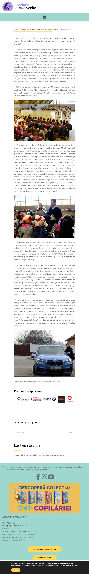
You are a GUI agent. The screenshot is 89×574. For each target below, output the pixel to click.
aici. (58, 381)
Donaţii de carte (27, 30)
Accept (16, 570)
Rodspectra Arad (26, 151)
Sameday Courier (36, 303)
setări (76, 566)
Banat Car (43, 305)
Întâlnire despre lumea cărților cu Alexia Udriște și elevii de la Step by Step (28, 432)
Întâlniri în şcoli (44, 30)
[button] (45, 17)
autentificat (31, 455)
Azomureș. (61, 81)
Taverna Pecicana (60, 311)
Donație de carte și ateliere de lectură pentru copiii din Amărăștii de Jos (60, 432)
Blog (16, 30)
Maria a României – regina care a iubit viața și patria (44, 251)
